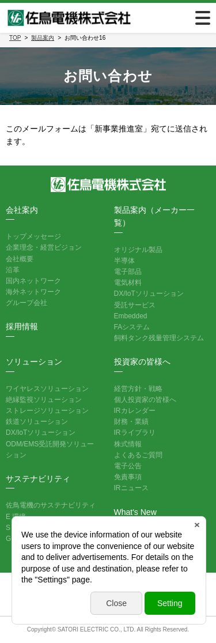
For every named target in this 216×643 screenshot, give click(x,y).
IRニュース (131, 488)
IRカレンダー (135, 411)
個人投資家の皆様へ (145, 400)
